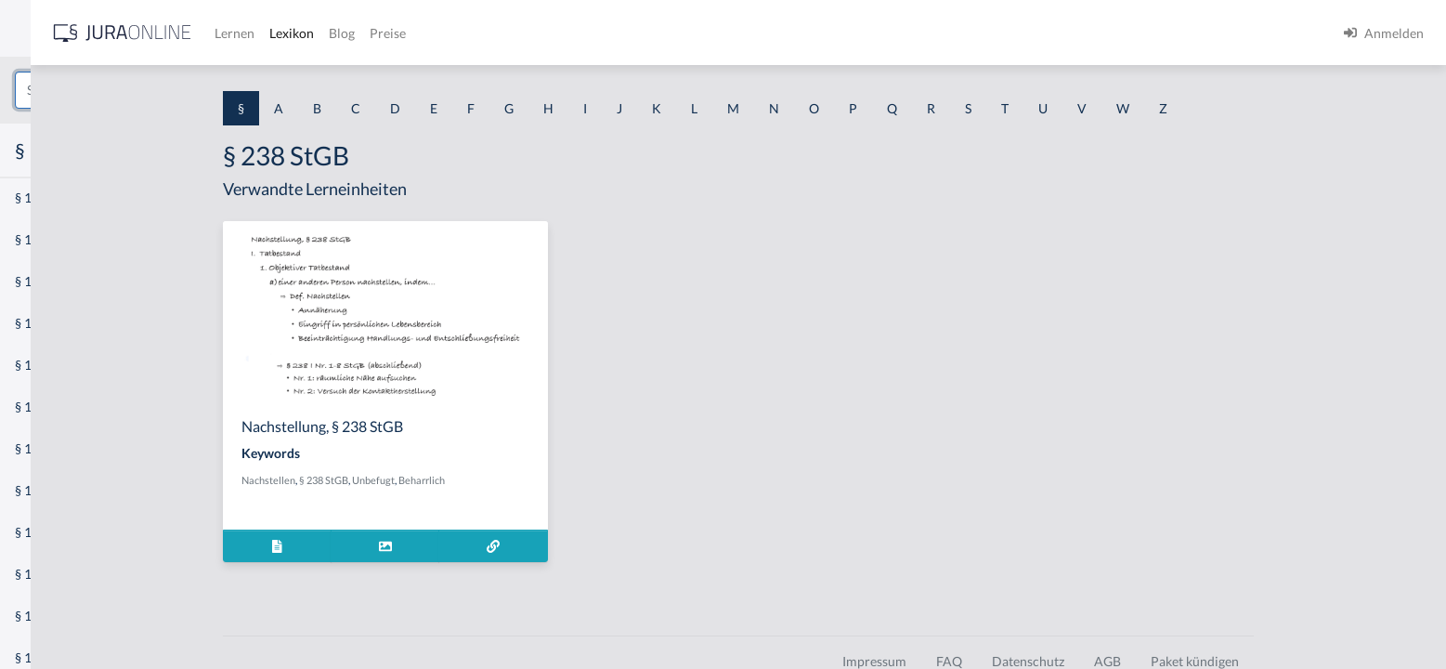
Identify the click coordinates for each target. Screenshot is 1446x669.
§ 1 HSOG (43, 365)
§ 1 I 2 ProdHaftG (65, 490)
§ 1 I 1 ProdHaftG (65, 406)
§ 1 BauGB (44, 239)
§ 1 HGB (38, 323)
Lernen (501, 33)
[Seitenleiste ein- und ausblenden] (267, 28)
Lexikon (558, 33)
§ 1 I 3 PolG (47, 532)
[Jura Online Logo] (389, 33)
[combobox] (148, 90)
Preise (654, 33)
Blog (608, 33)
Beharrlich (555, 480)
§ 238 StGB (457, 480)
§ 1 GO (34, 281)
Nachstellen (402, 480)
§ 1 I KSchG (47, 574)
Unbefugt (507, 480)
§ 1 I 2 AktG (48, 448)
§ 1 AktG (39, 197)
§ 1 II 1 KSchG (54, 615)
